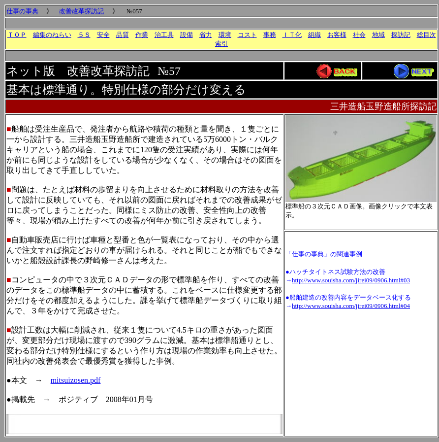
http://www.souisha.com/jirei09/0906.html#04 (351, 305)
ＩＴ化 (292, 34)
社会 (359, 34)
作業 (141, 34)
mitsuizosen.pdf (76, 380)
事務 (269, 34)
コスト (247, 34)
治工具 (164, 34)
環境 (225, 34)
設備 (186, 34)
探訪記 (400, 34)
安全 (103, 34)
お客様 (336, 34)
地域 (378, 34)
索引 (221, 43)
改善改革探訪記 (81, 11)
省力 (205, 34)
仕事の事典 (22, 11)
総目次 (426, 34)
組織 (314, 34)
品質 (122, 34)
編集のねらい (52, 34)
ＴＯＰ (17, 34)
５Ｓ (84, 34)
